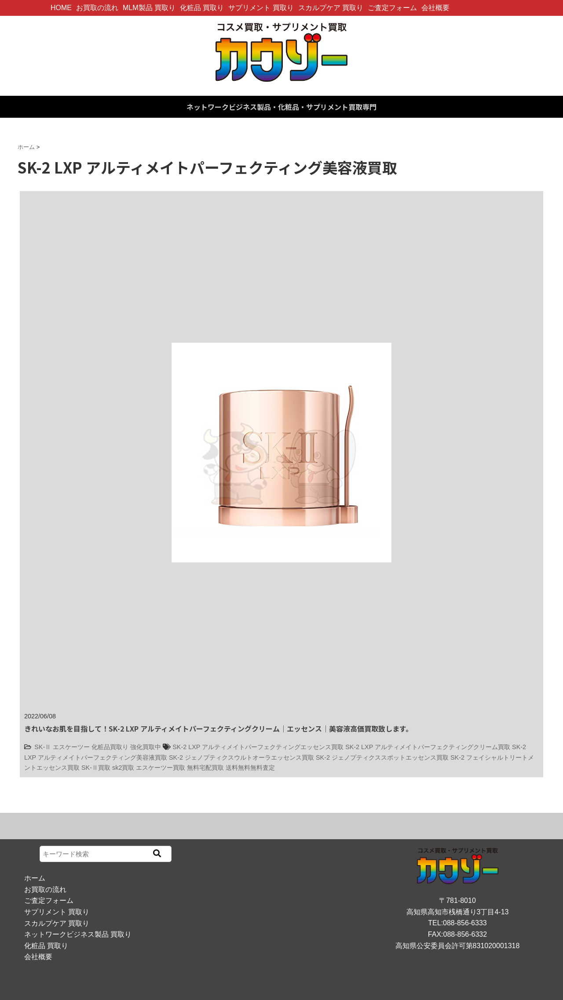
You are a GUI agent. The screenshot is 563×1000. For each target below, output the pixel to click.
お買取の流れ (97, 7)
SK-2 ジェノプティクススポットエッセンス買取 (382, 757)
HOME (61, 7)
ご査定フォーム (392, 7)
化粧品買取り (109, 746)
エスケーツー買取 (160, 767)
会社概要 (435, 7)
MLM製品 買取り (149, 7)
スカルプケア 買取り (330, 7)
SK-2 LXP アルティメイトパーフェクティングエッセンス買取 (258, 746)
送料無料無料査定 (250, 767)
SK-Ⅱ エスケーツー (62, 746)
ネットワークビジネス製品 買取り (78, 934)
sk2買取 (123, 767)
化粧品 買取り (202, 7)
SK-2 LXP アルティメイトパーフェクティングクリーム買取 (427, 746)
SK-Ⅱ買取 (95, 767)
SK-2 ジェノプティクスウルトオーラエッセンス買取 (241, 757)
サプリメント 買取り (260, 7)
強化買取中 (145, 746)
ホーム (34, 878)
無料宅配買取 (205, 767)
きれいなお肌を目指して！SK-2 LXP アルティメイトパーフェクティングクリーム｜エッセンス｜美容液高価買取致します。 (218, 728)
